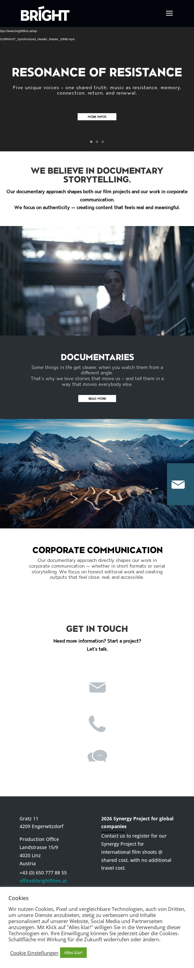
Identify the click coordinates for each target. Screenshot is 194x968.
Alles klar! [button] (73, 952)
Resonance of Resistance (97, 71)
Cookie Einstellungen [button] (34, 953)
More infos (97, 117)
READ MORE (97, 398)
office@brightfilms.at (43, 880)
